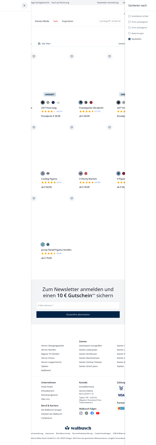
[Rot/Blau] (123, 174)
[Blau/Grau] (118, 174)
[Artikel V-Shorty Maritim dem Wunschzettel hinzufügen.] (110, 128)
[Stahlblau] (10, 103)
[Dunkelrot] (91, 103)
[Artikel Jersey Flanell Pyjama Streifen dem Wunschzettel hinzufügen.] (72, 199)
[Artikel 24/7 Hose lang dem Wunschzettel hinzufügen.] (72, 57)
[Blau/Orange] (10, 174)
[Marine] (4, 103)
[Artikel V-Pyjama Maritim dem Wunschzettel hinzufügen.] (34, 199)
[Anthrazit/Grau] (85, 103)
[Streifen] (80, 174)
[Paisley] (85, 174)
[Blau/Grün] (4, 174)
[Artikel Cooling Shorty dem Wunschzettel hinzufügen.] (34, 128)
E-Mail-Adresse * (45, 306)
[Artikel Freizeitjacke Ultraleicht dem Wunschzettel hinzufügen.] (110, 57)
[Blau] (53, 103)
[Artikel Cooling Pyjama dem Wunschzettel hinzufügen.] (72, 128)
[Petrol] (42, 245)
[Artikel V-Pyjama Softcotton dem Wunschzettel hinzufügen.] (147, 128)
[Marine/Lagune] (80, 103)
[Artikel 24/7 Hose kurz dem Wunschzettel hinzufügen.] (147, 57)
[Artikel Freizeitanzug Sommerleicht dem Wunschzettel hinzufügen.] (34, 57)
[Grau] (47, 103)
